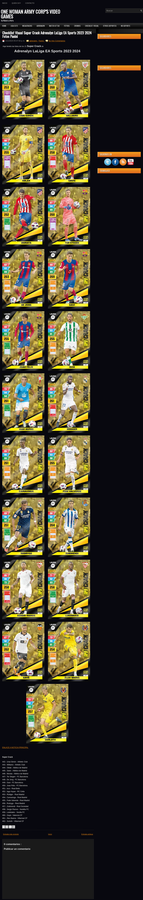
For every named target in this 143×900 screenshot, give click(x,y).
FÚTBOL (67, 26)
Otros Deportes (109, 26)
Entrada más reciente (11, 834)
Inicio (4, 3)
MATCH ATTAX (54, 26)
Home (4, 26)
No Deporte (125, 26)
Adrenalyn (41, 26)
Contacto (29, 3)
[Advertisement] (119, 91)
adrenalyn (33, 41)
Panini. (42, 41)
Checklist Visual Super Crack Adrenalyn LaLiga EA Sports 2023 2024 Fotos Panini (46, 34)
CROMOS (77, 26)
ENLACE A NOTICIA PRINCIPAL (15, 747)
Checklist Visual (92, 26)
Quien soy (16, 3)
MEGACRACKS (27, 26)
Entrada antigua (87, 834)
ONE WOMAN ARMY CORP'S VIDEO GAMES (30, 14)
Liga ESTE (14, 26)
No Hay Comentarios (57, 41)
